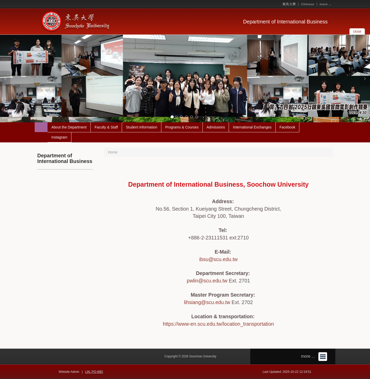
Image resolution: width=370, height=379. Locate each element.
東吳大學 (289, 4)
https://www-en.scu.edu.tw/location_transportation (218, 324)
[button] (5, 78)
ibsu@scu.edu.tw (218, 259)
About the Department (69, 127)
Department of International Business (285, 21)
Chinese (307, 4)
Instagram (59, 137)
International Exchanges (252, 127)
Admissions (216, 127)
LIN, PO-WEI (94, 372)
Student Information (141, 127)
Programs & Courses (182, 127)
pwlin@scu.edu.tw (207, 280)
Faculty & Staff (106, 127)
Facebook (287, 127)
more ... (325, 4)
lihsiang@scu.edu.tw (207, 302)
